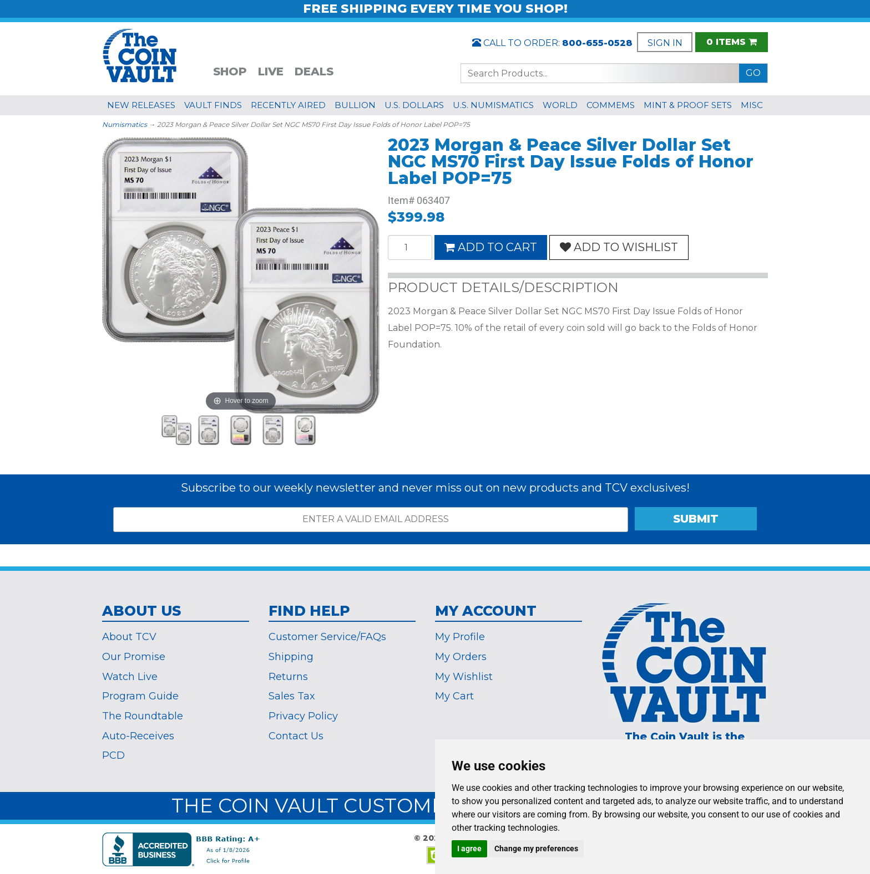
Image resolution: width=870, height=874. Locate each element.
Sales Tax (292, 696)
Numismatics (124, 124)
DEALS (314, 71)
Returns (288, 677)
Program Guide (140, 696)
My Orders (461, 657)
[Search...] (600, 73)
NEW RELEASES (141, 105)
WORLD (560, 105)
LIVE (271, 71)
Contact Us (296, 736)
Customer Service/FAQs (327, 637)
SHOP (230, 71)
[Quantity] (410, 247)
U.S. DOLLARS (414, 105)
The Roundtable (142, 716)
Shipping (291, 657)
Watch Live (130, 677)
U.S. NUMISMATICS (493, 105)
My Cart (454, 696)
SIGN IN (665, 43)
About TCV (129, 637)
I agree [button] (469, 848)
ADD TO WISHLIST (619, 247)
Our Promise (133, 657)
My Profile (460, 637)
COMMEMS (610, 105)
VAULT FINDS (213, 105)
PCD (113, 755)
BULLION (355, 105)
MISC (752, 105)
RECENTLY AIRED (288, 105)
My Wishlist (464, 677)
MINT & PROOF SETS (688, 105)
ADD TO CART (490, 247)
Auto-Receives (138, 736)
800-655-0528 (597, 43)
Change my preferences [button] (536, 848)
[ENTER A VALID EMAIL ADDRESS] (370, 519)
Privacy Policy (303, 716)
